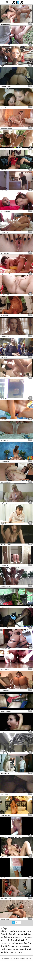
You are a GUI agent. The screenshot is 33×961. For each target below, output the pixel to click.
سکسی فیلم (18, 952)
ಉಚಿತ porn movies (14, 937)
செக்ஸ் (11, 952)
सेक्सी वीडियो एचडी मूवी (8, 946)
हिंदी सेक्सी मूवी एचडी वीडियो (14, 934)
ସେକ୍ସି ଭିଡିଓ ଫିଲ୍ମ (16, 931)
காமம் (7, 931)
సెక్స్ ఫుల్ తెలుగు (17, 943)
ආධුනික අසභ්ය (6, 943)
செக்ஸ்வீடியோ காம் (17, 949)
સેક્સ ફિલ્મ (28, 943)
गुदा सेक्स (19, 946)
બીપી (2, 931)
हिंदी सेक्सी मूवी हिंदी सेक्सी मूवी (17, 940)
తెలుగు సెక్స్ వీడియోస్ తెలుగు (12, 958)
